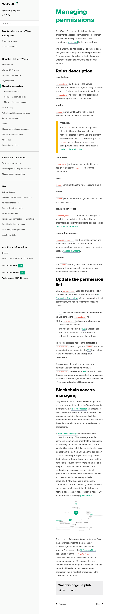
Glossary (6, 253)
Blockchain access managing (16, 102)
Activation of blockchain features (16, 113)
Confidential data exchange (13, 224)
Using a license (8, 192)
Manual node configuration (13, 174)
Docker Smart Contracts (12, 134)
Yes (64, 590)
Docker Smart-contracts (12, 208)
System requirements (11, 163)
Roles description (11, 92)
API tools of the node (11, 203)
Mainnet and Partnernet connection (17, 197)
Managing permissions (12, 86)
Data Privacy (7, 108)
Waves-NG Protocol (10, 70)
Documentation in (13, 273)
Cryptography (8, 81)
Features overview (10, 41)
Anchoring (6, 140)
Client (4, 124)
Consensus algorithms (11, 75)
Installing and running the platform (16, 169)
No (75, 590)
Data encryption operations (13, 230)
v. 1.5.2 (5, 15)
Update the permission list (15, 97)
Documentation (12, 266)
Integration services (10, 145)
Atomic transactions (10, 118)
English (16, 11)
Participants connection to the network (18, 219)
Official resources (9, 47)
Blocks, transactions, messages (15, 129)
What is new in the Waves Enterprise (17, 258)
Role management (10, 213)
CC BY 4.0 (18, 278)
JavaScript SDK (8, 235)
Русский (6, 11)
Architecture (7, 65)
